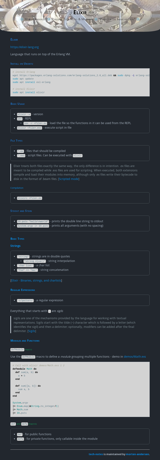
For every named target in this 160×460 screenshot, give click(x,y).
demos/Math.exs (135, 356)
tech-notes (96, 454)
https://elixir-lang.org (24, 47)
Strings (15, 246)
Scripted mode (68, 179)
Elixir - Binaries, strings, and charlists (36, 280)
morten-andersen (137, 454)
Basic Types (17, 239)
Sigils (31, 331)
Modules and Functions (24, 340)
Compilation (16, 187)
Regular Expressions (22, 290)
